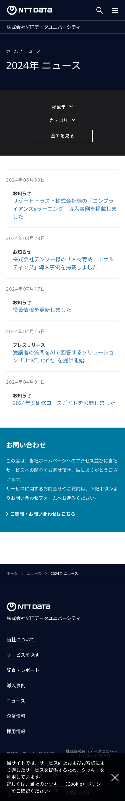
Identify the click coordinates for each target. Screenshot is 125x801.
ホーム (12, 51)
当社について (21, 639)
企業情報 (16, 716)
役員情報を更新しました (42, 310)
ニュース (32, 51)
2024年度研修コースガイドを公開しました (64, 403)
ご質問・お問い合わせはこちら (42, 514)
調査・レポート (23, 670)
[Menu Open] (115, 10)
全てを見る (62, 135)
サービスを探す (23, 655)
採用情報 (16, 731)
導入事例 (16, 685)
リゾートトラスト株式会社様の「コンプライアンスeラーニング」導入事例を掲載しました (65, 208)
